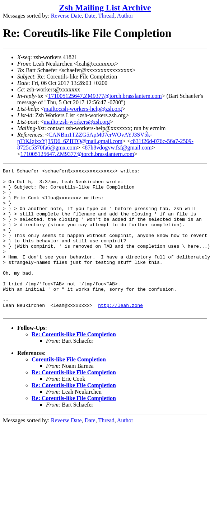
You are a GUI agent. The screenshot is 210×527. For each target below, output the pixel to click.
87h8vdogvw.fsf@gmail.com (118, 147)
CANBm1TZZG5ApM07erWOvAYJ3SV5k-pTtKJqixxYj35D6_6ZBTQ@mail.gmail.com (84, 138)
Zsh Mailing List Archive (105, 7)
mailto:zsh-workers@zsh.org (76, 122)
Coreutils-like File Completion (69, 388)
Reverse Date (66, 16)
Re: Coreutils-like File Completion (74, 363)
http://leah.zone (120, 333)
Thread (106, 16)
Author (125, 16)
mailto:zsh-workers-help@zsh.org (83, 109)
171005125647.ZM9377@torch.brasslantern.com (105, 96)
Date (90, 16)
